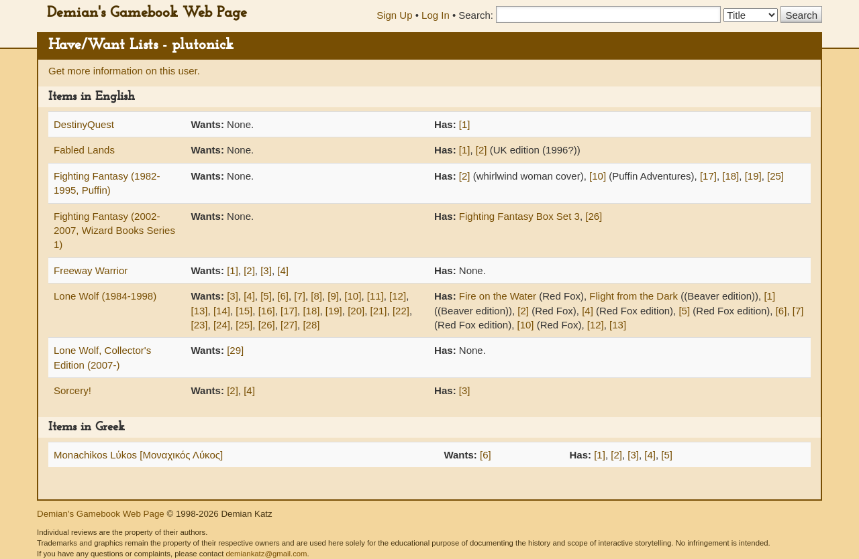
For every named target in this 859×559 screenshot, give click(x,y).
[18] (730, 176)
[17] (708, 176)
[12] (397, 296)
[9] (333, 296)
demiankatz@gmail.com (266, 554)
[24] (221, 324)
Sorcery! (72, 390)
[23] (199, 324)
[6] (283, 296)
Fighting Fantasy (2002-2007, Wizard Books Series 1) (114, 230)
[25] (775, 176)
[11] (375, 296)
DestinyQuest (84, 124)
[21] (378, 310)
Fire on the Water (497, 296)
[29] (235, 350)
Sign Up (394, 15)
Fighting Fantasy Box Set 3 (519, 216)
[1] (464, 124)
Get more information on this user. (124, 70)
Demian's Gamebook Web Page (147, 13)
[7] (299, 296)
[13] (199, 310)
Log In (435, 15)
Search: (475, 15)
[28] (311, 324)
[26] (593, 216)
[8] (316, 296)
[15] (244, 310)
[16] (266, 310)
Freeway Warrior (91, 270)
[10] (597, 176)
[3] (266, 270)
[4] (283, 270)
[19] (753, 176)
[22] (401, 310)
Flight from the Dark (633, 296)
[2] (481, 150)
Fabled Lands (84, 150)
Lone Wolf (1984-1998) (105, 296)
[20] (356, 310)
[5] (266, 296)
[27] (289, 324)
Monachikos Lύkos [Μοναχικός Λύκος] (138, 454)
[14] (221, 310)
